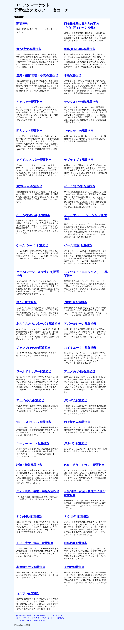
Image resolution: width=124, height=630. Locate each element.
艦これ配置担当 (26, 302)
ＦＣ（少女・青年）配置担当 (34, 543)
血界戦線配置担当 (75, 543)
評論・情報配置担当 (29, 464)
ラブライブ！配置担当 (78, 159)
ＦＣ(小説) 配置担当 (29, 516)
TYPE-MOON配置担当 (78, 130)
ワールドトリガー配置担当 (33, 371)
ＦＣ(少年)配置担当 (76, 516)
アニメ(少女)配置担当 (30, 400)
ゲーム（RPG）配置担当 (32, 245)
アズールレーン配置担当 (80, 323)
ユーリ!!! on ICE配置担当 (32, 443)
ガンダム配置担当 (75, 400)
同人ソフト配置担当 (29, 130)
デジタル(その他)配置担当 (81, 101)
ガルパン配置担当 (75, 443)
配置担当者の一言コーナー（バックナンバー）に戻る (39, 615)
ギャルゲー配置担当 (29, 101)
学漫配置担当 (72, 75)
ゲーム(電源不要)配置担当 (33, 215)
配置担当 (22, 23)
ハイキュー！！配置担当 (80, 347)
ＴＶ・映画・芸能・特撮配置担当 (37, 491)
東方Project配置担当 (29, 186)
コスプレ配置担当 (28, 593)
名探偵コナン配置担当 (30, 567)
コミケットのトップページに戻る (30, 621)
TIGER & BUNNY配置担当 (33, 422)
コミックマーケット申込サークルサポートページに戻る (40, 618)
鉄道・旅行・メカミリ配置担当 (84, 464)
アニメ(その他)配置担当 (79, 371)
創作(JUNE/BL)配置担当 (79, 49)
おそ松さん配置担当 (77, 422)
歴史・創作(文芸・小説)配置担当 (37, 75)
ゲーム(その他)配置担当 (79, 186)
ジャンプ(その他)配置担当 (33, 347)
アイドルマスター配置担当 (33, 159)
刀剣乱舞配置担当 (75, 302)
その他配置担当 (74, 567)
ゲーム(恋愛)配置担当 (78, 245)
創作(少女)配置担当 (28, 49)
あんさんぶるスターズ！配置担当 (38, 323)
